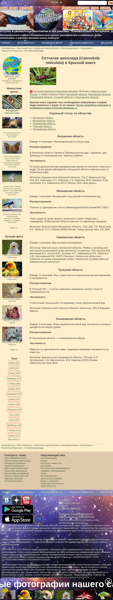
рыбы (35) (14, 363)
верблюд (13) (14, 425)
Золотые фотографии (51, 478)
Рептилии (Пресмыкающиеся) (55, 468)
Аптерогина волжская (15, 463)
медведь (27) (14, 378)
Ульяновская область (44, 129)
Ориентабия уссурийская (16, 473)
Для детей (106, 43)
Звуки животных (48, 486)
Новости (63, 505)
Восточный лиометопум (16, 468)
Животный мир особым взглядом (76, 517)
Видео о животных (50, 481)
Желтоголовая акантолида (17, 461)
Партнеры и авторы (69, 503)
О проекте (64, 500)
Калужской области (76, 94)
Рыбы (43, 473)
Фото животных (26, 43)
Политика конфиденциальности (76, 514)
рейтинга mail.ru (89, 539)
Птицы (44, 461)
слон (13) (14, 420)
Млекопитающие (49, 458)
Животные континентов (52, 483)
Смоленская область (44, 123)
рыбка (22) (14, 399)
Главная (5, 43)
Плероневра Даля (13, 481)
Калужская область (43, 118)
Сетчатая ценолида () (55, 91)
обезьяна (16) (14, 409)
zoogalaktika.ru (34, 564)
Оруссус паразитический (16, 476)
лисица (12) (14, 430)
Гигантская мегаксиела (15, 471)
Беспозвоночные (49, 476)
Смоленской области (41, 97)
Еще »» (14, 228)
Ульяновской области (86, 97)
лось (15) (14, 415)
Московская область (44, 121)
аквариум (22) (14, 394)
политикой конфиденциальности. (73, 577)
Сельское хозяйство (69, 508)
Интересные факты (52, 43)
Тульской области (63, 97)
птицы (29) (14, 373)
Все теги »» (14, 439)
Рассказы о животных (81, 43)
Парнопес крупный (13, 478)
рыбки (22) (14, 389)
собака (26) (14, 383)
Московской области (99, 94)
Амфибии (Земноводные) (53, 471)
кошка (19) (14, 404)
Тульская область (42, 126)
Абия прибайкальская (15, 458)
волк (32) (14, 368)
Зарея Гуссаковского (14, 466)
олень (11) (14, 435)
